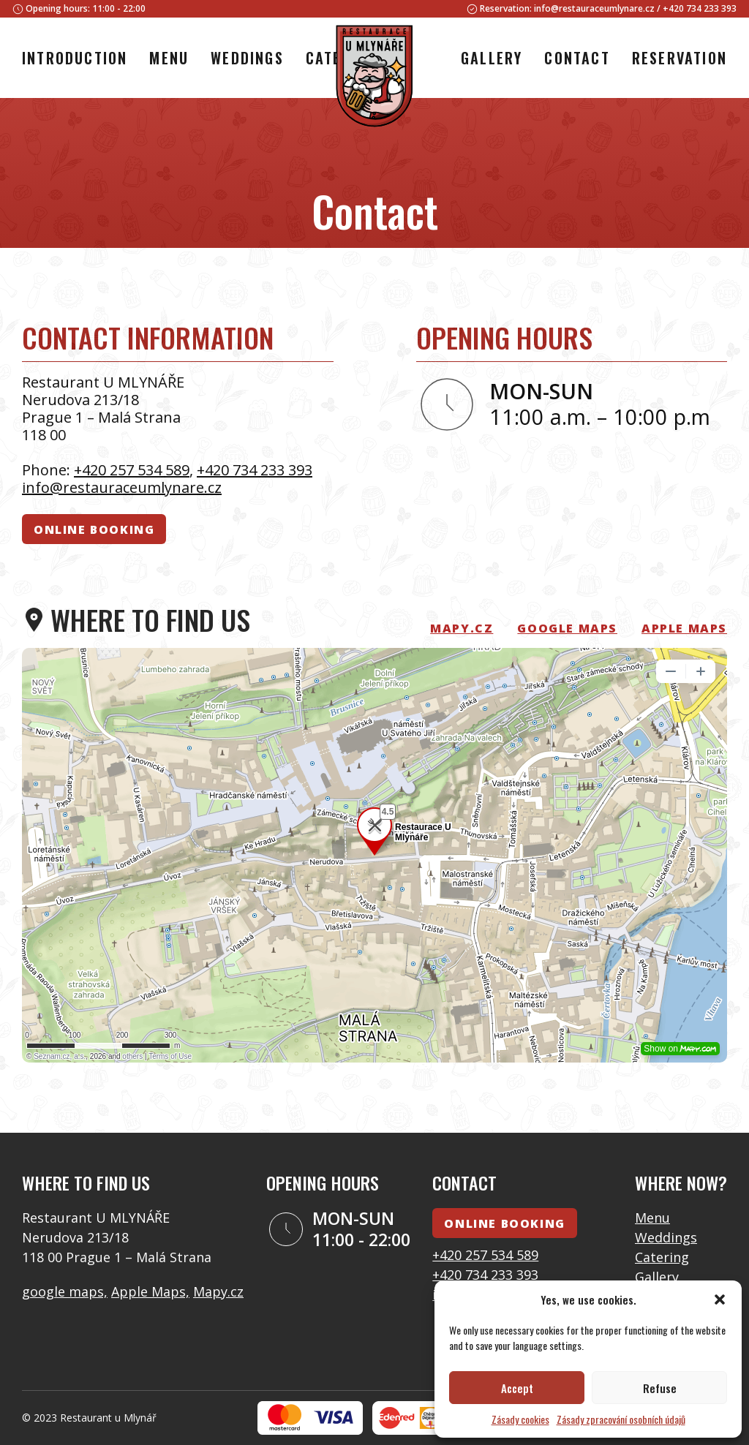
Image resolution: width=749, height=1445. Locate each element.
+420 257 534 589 (131, 470)
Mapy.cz (218, 1291)
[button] (719, 1299)
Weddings (666, 1237)
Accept (517, 1388)
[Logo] (374, 78)
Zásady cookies (520, 1419)
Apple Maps (684, 628)
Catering (662, 1257)
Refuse (660, 1388)
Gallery (657, 1277)
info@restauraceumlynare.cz (594, 8)
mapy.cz (461, 628)
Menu (652, 1217)
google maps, (65, 1291)
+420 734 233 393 (700, 8)
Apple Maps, (150, 1291)
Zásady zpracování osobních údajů (621, 1419)
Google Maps (567, 628)
